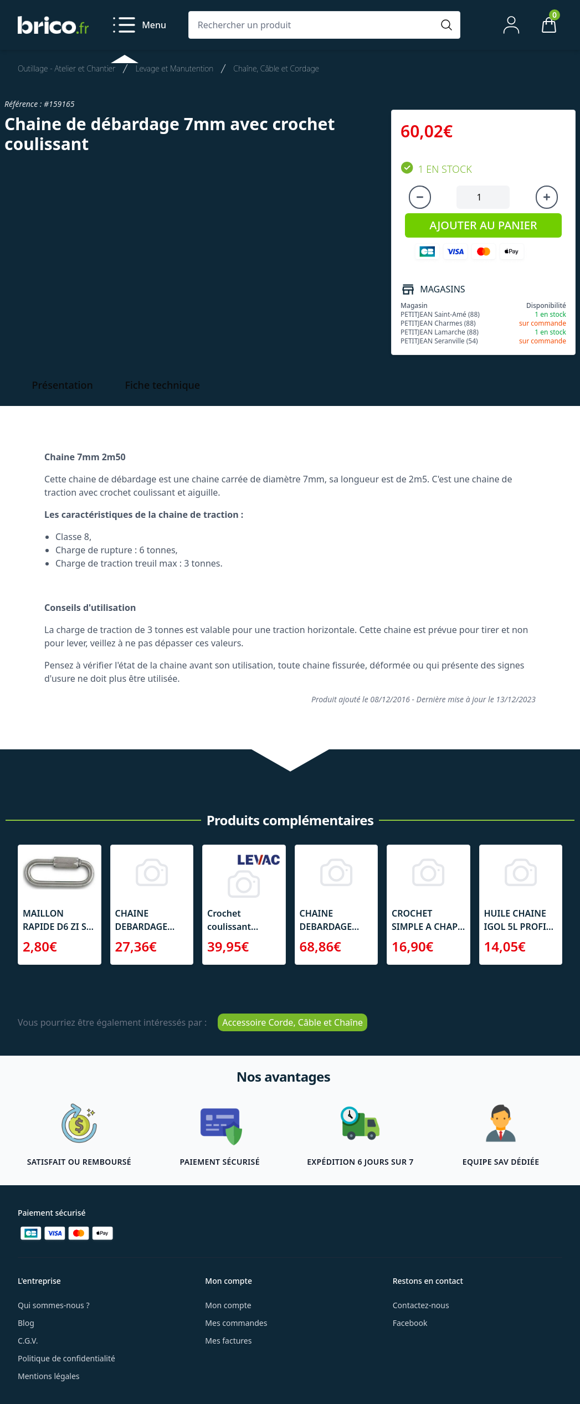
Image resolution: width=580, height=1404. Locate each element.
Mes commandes (236, 1323)
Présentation (62, 385)
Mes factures (228, 1340)
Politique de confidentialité (66, 1358)
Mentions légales (49, 1376)
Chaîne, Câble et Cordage (276, 68)
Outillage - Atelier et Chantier (66, 68)
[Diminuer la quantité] (420, 197)
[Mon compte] (511, 24)
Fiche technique (162, 385)
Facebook (410, 1323)
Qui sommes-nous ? (54, 1305)
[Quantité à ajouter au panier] (483, 197)
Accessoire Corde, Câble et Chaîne (292, 1022)
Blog (26, 1323)
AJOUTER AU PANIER (483, 225)
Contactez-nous (421, 1305)
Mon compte (228, 1305)
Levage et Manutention (174, 68)
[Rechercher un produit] (313, 25)
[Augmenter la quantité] (547, 197)
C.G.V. (28, 1340)
